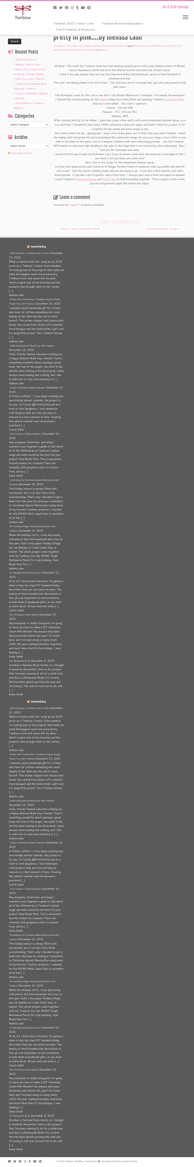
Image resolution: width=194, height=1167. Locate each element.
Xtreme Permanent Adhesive (81, 49)
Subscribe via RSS (21, 153)
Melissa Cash (160, 45)
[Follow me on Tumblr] (78, 7)
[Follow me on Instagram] (73, 7)
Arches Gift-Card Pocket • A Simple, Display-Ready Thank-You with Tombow (30, 74)
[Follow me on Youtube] (84, 7)
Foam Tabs (109, 179)
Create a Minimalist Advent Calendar (27, 387)
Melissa (103, 49)
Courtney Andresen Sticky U (163, 229)
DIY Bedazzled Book (20, 660)
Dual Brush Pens (143, 45)
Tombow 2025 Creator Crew (73, 23)
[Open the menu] (185, 17)
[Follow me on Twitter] (62, 7)
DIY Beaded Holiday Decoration (25, 572)
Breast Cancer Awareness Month (78, 229)
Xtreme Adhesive (86, 179)
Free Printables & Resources (75, 29)
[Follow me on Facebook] (68, 7)
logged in (74, 205)
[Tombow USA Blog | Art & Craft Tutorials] (22, 12)
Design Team (109, 45)
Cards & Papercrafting (89, 45)
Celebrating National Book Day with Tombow (32, 345)
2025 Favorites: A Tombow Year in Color (29, 253)
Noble (103, 99)
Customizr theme (129, 1161)
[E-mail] (56, 7)
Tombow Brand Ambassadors (122, 23)
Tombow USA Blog (38, 246)
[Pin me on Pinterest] (90, 7)
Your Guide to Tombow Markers (25, 433)
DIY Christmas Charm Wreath (24, 614)
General (121, 45)
